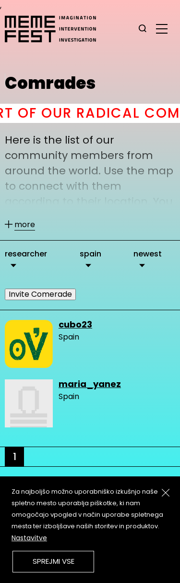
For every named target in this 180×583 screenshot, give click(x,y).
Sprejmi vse (53, 561)
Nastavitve (29, 538)
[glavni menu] (161, 28)
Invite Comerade (40, 294)
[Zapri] (165, 492)
